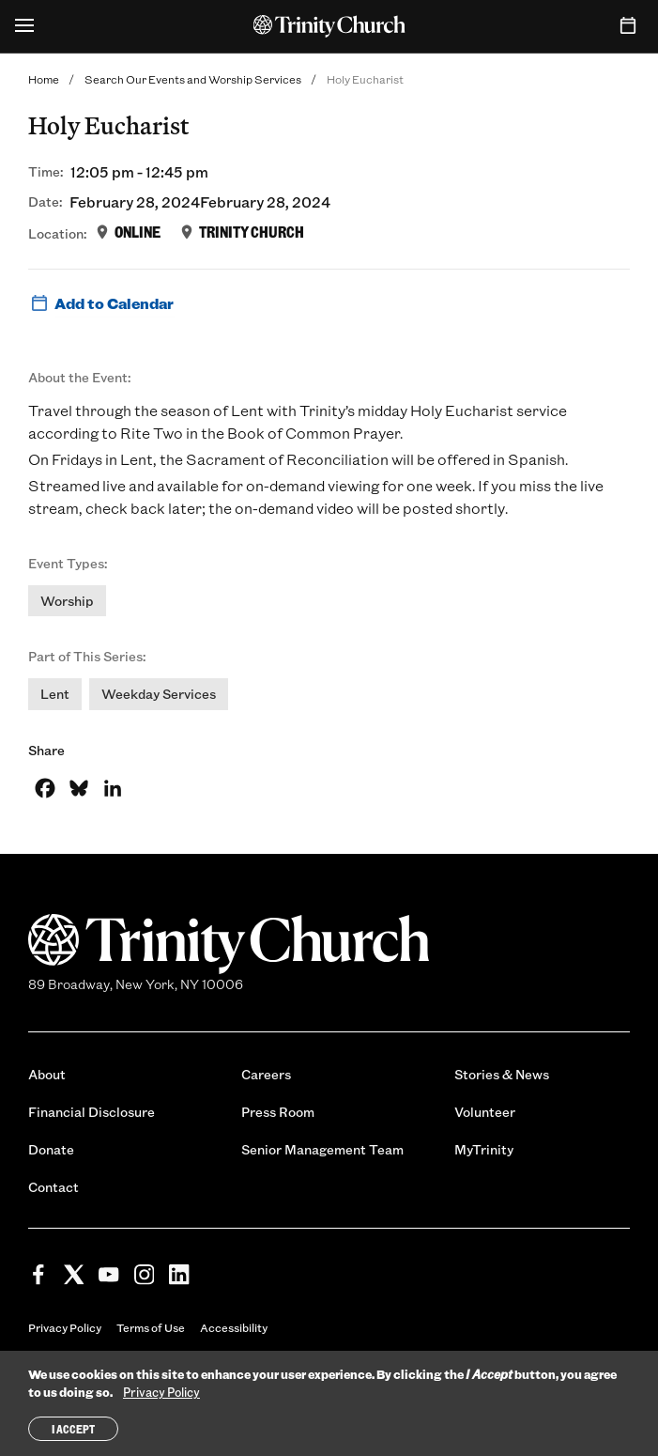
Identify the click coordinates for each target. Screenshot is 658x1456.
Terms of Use (150, 1327)
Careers (266, 1074)
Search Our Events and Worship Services (192, 78)
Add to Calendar (101, 303)
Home (43, 78)
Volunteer (484, 1112)
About (47, 1074)
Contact (53, 1187)
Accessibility (234, 1327)
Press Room (277, 1112)
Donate (51, 1149)
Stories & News (501, 1074)
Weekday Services (158, 694)
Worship (67, 601)
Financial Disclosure (91, 1112)
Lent (54, 694)
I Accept (73, 1428)
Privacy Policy (64, 1327)
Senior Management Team (322, 1149)
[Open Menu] (24, 26)
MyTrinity (483, 1149)
